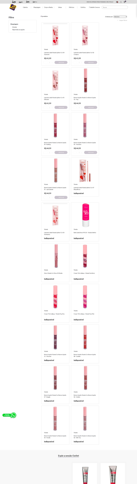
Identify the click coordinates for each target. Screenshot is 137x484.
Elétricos (71, 7)
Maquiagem (36, 7)
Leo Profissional (74, 469)
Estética (83, 7)
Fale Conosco (94, 460)
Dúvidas (51, 462)
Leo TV (72, 466)
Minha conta (52, 460)
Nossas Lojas (93, 464)
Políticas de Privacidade (96, 462)
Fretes (31, 464)
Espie (71, 460)
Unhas (60, 7)
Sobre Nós (32, 460)
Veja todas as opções (18, 29)
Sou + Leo (72, 462)
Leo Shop (72, 464)
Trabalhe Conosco (94, 7)
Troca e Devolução (34, 462)
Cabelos (25, 7)
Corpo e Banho (48, 7)
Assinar (107, 440)
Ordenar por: (109, 16)
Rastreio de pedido (54, 466)
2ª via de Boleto (53, 464)
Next (128, 345)
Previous (70, 345)
